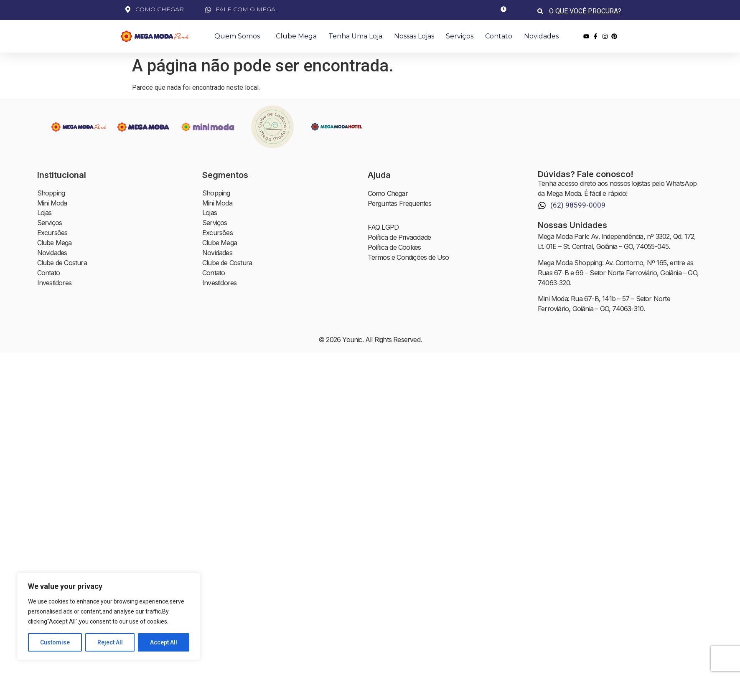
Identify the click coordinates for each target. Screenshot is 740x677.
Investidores (54, 283)
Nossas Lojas (414, 36)
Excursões (52, 233)
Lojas (44, 213)
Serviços (459, 36)
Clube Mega (296, 36)
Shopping (51, 193)
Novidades (541, 36)
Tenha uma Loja (355, 36)
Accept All (163, 642)
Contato (498, 36)
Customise (55, 642)
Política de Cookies (394, 247)
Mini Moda (52, 203)
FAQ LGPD (383, 227)
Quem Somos (239, 36)
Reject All (110, 642)
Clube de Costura (62, 263)
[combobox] (586, 11)
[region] (109, 616)
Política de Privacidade (399, 237)
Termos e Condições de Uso (408, 258)
